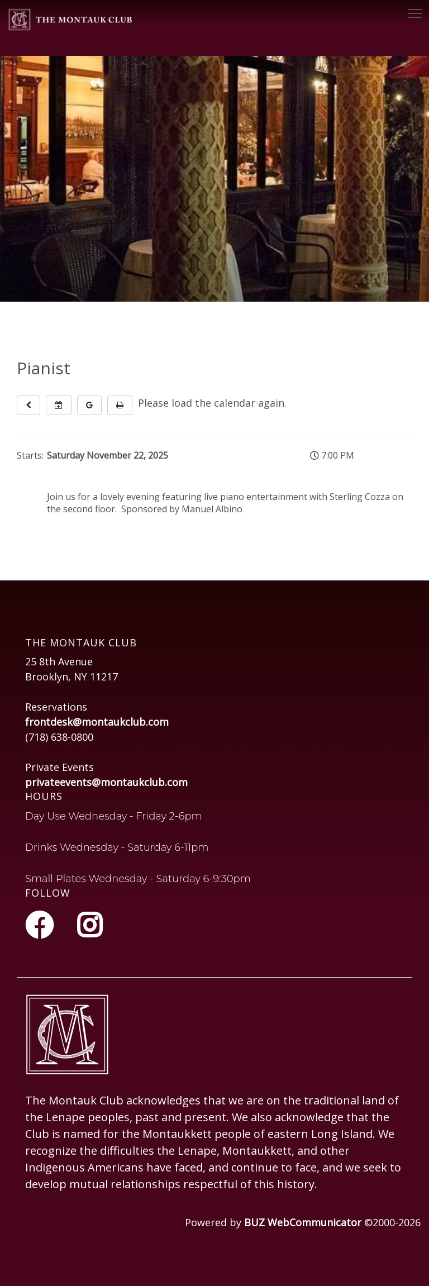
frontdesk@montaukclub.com (97, 721)
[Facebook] (42, 925)
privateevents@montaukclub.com (106, 782)
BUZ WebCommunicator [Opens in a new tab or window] (302, 1222)
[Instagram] (89, 925)
